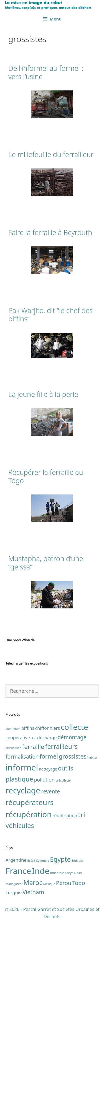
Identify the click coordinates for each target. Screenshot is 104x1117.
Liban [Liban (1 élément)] (78, 1069)
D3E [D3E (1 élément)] (33, 934)
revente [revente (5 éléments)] (50, 987)
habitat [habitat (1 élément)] (92, 954)
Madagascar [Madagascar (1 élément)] (14, 1080)
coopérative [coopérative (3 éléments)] (18, 934)
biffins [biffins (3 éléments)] (27, 924)
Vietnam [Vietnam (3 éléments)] (33, 1088)
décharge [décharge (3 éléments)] (47, 934)
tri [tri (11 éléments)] (81, 1011)
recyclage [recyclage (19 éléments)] (23, 986)
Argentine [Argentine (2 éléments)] (16, 1056)
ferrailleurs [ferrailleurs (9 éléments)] (61, 942)
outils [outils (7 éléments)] (65, 964)
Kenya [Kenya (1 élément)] (69, 1069)
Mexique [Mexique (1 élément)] (49, 1080)
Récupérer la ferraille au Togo (45, 476)
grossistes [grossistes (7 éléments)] (73, 953)
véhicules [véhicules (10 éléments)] (20, 1021)
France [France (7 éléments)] (18, 1067)
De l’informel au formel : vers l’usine (45, 72)
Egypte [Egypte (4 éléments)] (60, 1055)
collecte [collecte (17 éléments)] (74, 923)
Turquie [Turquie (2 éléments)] (14, 1088)
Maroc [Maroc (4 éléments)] (32, 1078)
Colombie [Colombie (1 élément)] (42, 1057)
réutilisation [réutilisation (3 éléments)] (64, 1012)
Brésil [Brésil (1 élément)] (31, 1057)
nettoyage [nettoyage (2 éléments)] (48, 965)
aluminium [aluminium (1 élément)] (13, 925)
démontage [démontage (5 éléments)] (72, 933)
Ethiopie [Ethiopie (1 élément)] (77, 1057)
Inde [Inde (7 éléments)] (40, 1067)
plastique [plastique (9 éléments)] (19, 975)
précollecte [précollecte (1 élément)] (63, 977)
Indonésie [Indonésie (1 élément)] (57, 1069)
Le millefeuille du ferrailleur (50, 154)
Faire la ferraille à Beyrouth (50, 232)
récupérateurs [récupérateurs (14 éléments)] (30, 999)
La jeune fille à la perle (43, 394)
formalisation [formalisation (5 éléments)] (22, 953)
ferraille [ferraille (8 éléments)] (33, 943)
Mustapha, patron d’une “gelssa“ (45, 562)
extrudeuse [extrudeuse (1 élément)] (13, 944)
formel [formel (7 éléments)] (49, 953)
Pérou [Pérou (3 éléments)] (64, 1079)
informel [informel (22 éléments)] (22, 963)
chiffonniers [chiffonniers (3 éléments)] (47, 924)
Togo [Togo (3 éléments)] (78, 1079)
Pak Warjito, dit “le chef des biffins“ (50, 314)
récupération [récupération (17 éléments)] (29, 1011)
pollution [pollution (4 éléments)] (44, 976)
